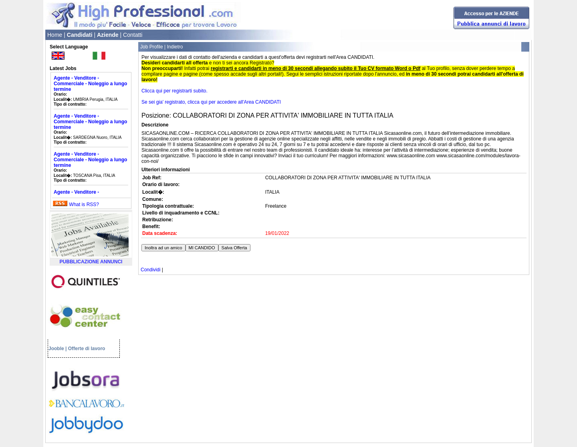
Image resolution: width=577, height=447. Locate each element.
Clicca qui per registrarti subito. (174, 91)
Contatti (132, 35)
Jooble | (57, 348)
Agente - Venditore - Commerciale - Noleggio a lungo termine (90, 83)
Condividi (150, 270)
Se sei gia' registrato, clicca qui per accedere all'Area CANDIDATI (211, 102)
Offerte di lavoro (86, 348)
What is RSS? (84, 204)
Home (54, 35)
